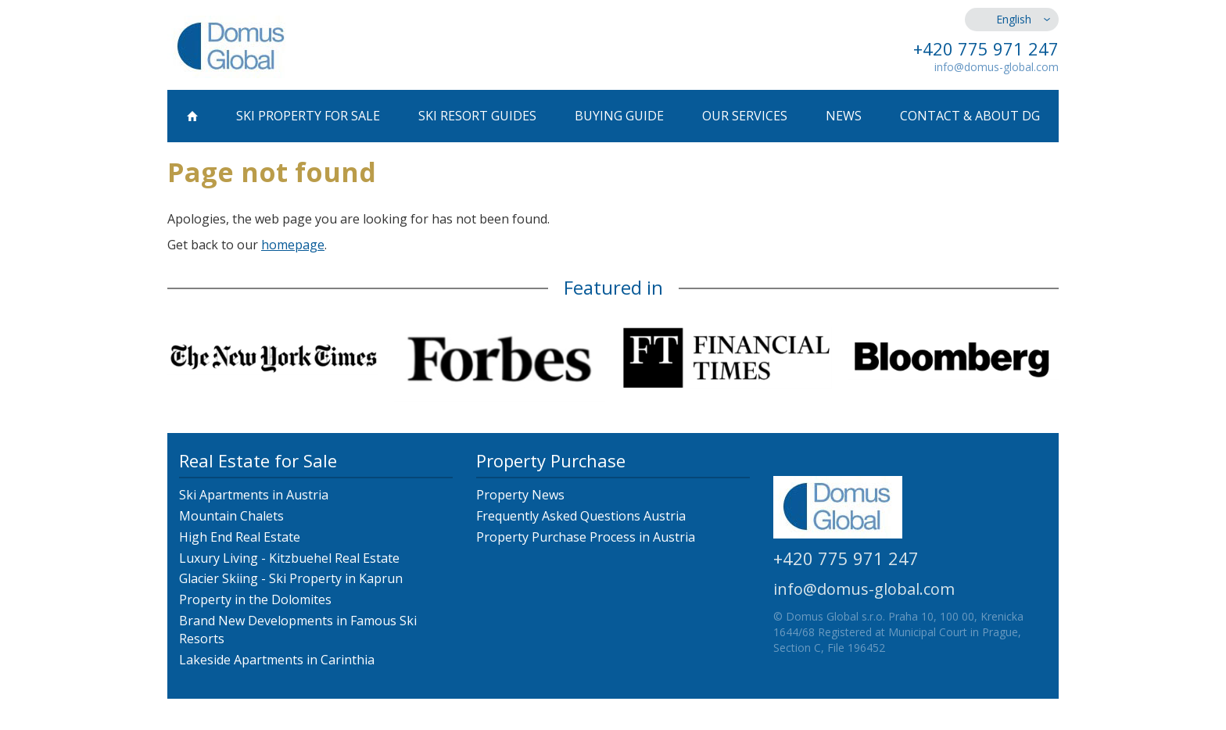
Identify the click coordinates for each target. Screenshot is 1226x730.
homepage (292, 244)
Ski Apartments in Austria (253, 494)
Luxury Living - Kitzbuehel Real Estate (289, 558)
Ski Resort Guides (477, 115)
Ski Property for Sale (308, 115)
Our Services (744, 115)
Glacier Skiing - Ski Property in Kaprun (291, 578)
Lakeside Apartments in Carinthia (277, 659)
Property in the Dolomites (255, 599)
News (844, 115)
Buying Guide (619, 115)
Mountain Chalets (231, 515)
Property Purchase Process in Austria (585, 537)
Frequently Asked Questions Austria (581, 515)
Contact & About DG (970, 115)
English (1013, 19)
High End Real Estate (239, 537)
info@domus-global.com (996, 66)
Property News (520, 494)
